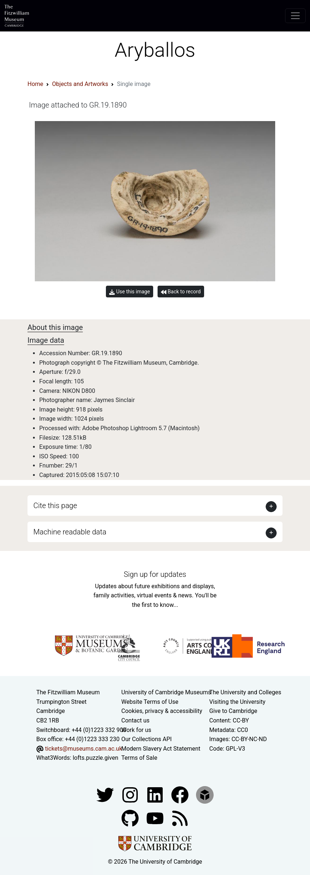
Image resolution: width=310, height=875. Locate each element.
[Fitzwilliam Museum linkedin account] (180, 794)
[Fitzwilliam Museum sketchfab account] (205, 794)
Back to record (180, 292)
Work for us (136, 729)
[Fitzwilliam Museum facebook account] (155, 794)
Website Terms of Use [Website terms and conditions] (149, 701)
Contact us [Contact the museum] (135, 720)
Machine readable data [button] (69, 531)
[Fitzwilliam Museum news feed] (180, 817)
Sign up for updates (155, 574)
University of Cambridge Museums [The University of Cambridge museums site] (166, 692)
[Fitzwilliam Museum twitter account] (105, 794)
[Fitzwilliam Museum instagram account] (130, 794)
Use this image (129, 292)
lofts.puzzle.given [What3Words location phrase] (95, 757)
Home (35, 83)
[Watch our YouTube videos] (155, 817)
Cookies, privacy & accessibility (161, 710)
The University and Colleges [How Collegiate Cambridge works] (245, 692)
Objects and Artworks (80, 83)
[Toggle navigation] (295, 15)
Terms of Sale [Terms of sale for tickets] (139, 757)
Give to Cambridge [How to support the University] (233, 710)
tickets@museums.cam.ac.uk (83, 748)
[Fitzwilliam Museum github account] (130, 817)
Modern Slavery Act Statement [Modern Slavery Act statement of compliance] (160, 748)
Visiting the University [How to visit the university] (237, 701)
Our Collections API (146, 739)
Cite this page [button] (55, 505)
